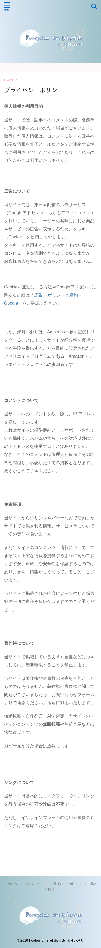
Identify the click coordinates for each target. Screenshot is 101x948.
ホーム (12, 884)
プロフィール (34, 884)
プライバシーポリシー (66, 884)
